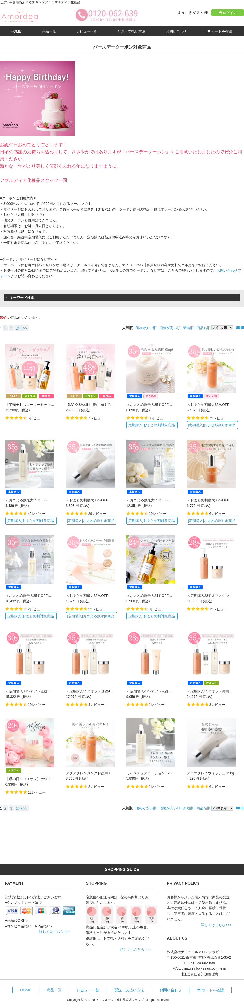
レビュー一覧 (86, 31)
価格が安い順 (146, 328)
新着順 (188, 328)
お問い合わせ (176, 31)
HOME (16, 31)
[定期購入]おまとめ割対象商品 (151, 425)
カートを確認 (219, 31)
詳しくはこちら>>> (54, 932)
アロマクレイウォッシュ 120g (210, 773)
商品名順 (204, 328)
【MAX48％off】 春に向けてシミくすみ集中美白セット (109, 405)
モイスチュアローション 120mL (151, 773)
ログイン (228, 13)
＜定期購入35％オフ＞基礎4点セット (95, 691)
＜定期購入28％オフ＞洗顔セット (152, 691)
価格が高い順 (169, 328)
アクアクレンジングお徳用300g (91, 773)
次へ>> (21, 328)
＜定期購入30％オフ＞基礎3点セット (34, 691)
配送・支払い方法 (131, 31)
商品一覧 (49, 31)
